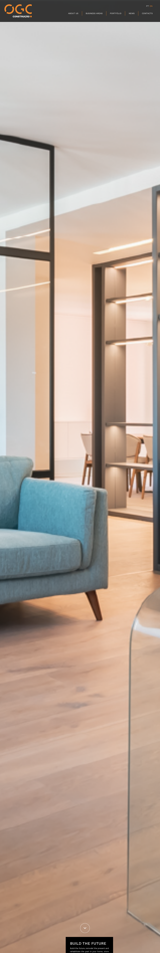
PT (147, 6)
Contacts (147, 13)
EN (151, 6)
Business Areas (94, 13)
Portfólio (115, 13)
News (132, 13)
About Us (73, 13)
